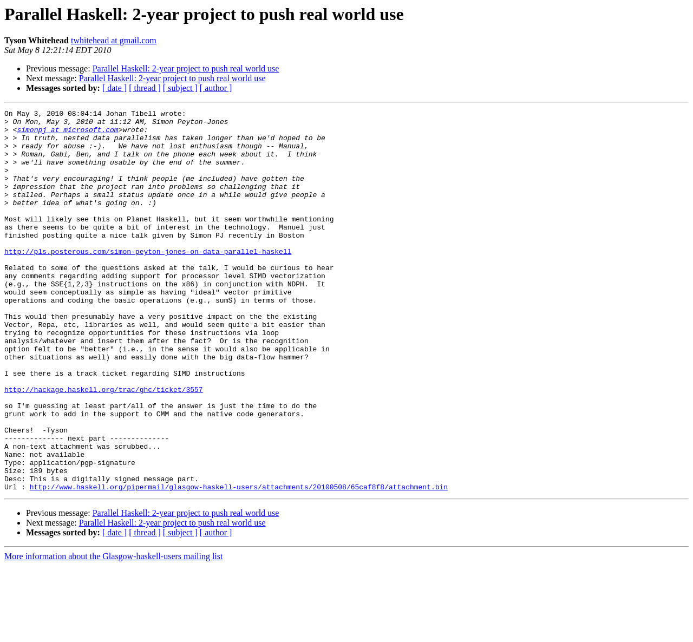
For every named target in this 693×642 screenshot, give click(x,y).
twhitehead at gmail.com (113, 40)
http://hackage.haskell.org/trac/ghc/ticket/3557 (103, 446)
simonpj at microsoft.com (67, 134)
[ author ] (216, 88)
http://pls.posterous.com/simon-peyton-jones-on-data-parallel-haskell (147, 280)
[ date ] (114, 88)
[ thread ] (145, 88)
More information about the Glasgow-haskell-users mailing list (113, 632)
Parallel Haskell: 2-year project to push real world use (186, 68)
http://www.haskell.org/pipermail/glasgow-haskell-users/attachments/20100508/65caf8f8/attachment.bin (239, 563)
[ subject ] (180, 88)
